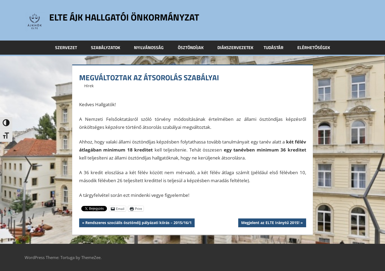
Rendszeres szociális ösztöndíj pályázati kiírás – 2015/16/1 (138, 223)
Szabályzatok (108, 47)
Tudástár (276, 47)
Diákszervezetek (235, 47)
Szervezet (69, 47)
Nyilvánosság (152, 47)
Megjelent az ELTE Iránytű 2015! (270, 223)
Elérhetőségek (313, 47)
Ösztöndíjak (193, 47)
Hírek (89, 85)
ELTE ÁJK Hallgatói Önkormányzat (129, 17)
